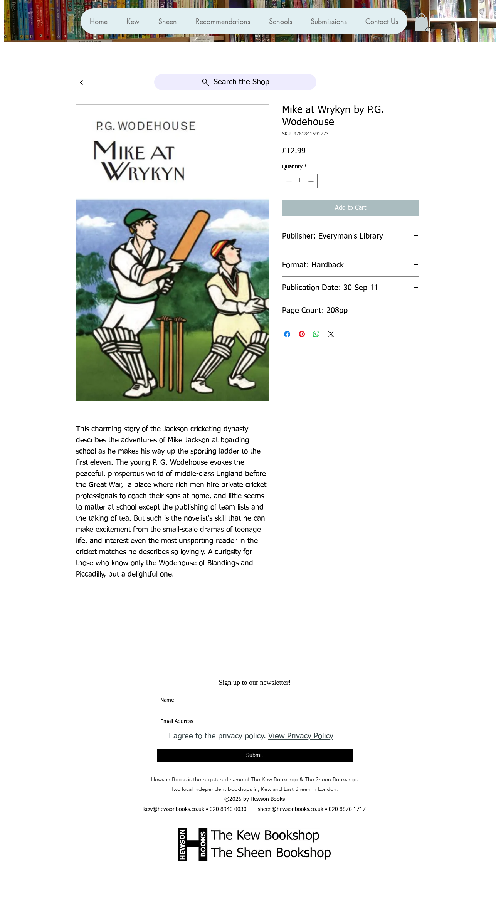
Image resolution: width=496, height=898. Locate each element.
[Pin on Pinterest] (301, 334)
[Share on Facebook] (287, 334)
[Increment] (311, 181)
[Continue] (81, 82)
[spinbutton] (300, 181)
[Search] (429, 30)
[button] (222, 21)
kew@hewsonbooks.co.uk (173, 809)
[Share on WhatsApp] (316, 334)
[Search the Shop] (235, 82)
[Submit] (255, 755)
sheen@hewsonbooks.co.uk (290, 809)
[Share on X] (331, 334)
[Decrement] (288, 181)
